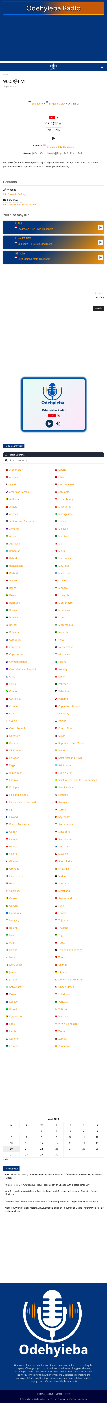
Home (5, 74)
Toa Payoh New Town (29, 229)
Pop (59, 153)
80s (35, 153)
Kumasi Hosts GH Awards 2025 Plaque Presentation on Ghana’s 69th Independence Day (47, 1185)
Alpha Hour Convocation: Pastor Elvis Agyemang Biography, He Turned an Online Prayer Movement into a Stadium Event (54, 1209)
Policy (67, 1394)
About (50, 1394)
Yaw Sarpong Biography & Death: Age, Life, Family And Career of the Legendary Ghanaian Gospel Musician (51, 1193)
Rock (73, 153)
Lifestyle (50, 153)
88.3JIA (100, 297)
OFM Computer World (77, 1399)
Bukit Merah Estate (27, 259)
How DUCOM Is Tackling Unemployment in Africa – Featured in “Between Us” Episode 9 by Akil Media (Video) (53, 1176)
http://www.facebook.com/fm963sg (21, 204)
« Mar (6, 1159)
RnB (66, 153)
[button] (5, 67)
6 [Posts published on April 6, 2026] (11, 1137)
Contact (59, 1394)
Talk (80, 153)
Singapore (35, 103)
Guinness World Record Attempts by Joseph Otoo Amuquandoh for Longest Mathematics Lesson (51, 1201)
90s (41, 153)
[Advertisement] (53, 39)
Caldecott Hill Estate (28, 244)
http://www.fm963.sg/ (14, 194)
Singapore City (55, 103)
